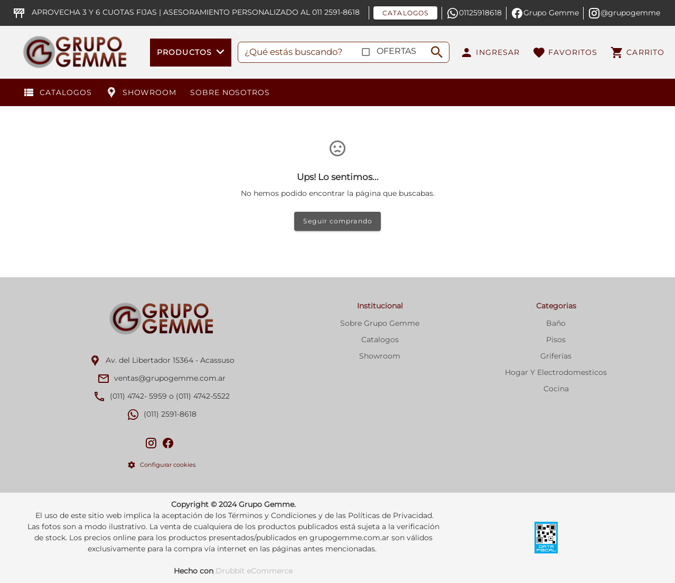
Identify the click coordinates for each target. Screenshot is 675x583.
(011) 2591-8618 (170, 414)
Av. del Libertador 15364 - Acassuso (170, 360)
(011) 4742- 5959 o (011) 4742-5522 (170, 396)
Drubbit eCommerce (254, 571)
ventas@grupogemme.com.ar (170, 378)
